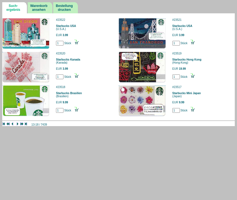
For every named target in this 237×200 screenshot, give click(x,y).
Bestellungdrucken (64, 8)
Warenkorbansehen (38, 8)
